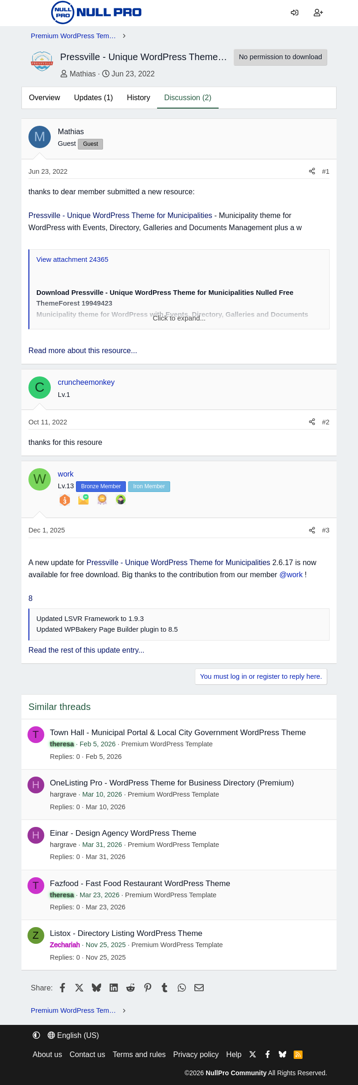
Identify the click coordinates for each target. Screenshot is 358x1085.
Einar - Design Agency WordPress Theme (123, 833)
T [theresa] (36, 734)
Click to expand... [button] (179, 318)
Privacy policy (196, 1054)
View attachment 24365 (72, 259)
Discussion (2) (187, 98)
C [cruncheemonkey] (40, 387)
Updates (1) (93, 98)
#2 (326, 422)
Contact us (87, 1054)
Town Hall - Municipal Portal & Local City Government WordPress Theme (178, 732)
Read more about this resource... (82, 351)
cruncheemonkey (86, 382)
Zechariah (65, 945)
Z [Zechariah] (36, 935)
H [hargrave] (36, 785)
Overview (44, 98)
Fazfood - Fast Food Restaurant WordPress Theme (140, 883)
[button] (36, 1035)
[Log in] (295, 13)
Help (233, 1054)
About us (47, 1054)
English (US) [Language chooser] (73, 1035)
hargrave (63, 794)
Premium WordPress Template (167, 744)
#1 (326, 171)
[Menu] (38, 13)
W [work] (39, 478)
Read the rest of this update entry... (86, 650)
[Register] (318, 13)
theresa (62, 744)
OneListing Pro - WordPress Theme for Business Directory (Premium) (172, 782)
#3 (326, 530)
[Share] (312, 171)
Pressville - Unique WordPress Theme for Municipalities (120, 215)
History (138, 98)
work (66, 474)
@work (291, 575)
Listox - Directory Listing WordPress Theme (126, 933)
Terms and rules (139, 1054)
